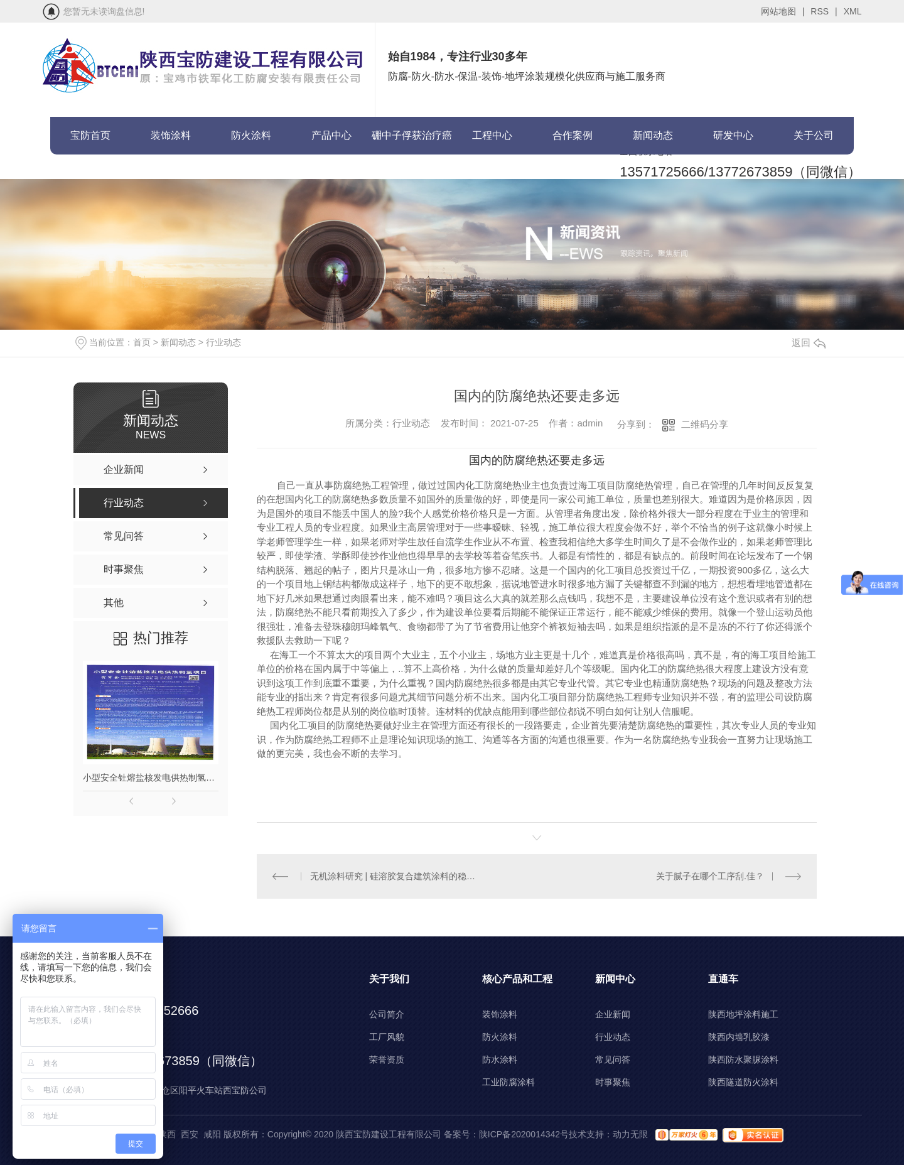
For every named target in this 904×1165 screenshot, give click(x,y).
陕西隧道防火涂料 (743, 1082)
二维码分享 (704, 424)
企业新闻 (612, 1014)
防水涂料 (499, 1059)
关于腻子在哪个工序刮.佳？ (710, 876)
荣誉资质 (386, 1059)
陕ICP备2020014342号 (524, 1134)
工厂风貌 (386, 1037)
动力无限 (630, 1134)
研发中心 (733, 135)
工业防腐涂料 (508, 1082)
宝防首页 (90, 135)
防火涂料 (251, 135)
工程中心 (492, 135)
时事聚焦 (612, 1082)
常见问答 (612, 1059)
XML (853, 11)
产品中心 (331, 135)
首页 (142, 342)
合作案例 (572, 135)
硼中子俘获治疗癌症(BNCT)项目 (412, 142)
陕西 (167, 1134)
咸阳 (212, 1134)
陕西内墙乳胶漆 (739, 1037)
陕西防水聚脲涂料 (743, 1059)
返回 (809, 342)
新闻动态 (653, 135)
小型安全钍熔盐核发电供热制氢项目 (150, 777)
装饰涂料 (171, 135)
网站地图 (783, 11)
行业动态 (223, 342)
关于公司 (814, 135)
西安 (189, 1134)
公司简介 (386, 1014)
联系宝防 (90, 173)
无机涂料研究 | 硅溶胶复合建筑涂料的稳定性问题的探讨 (397, 876)
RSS (823, 11)
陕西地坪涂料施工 (743, 1014)
